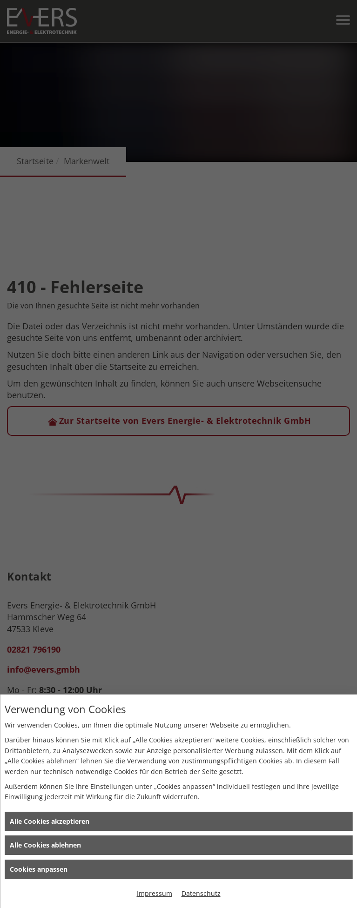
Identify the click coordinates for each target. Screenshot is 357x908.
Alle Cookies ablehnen (45, 845)
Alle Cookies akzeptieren (49, 821)
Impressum (154, 893)
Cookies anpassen (38, 869)
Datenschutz (201, 893)
